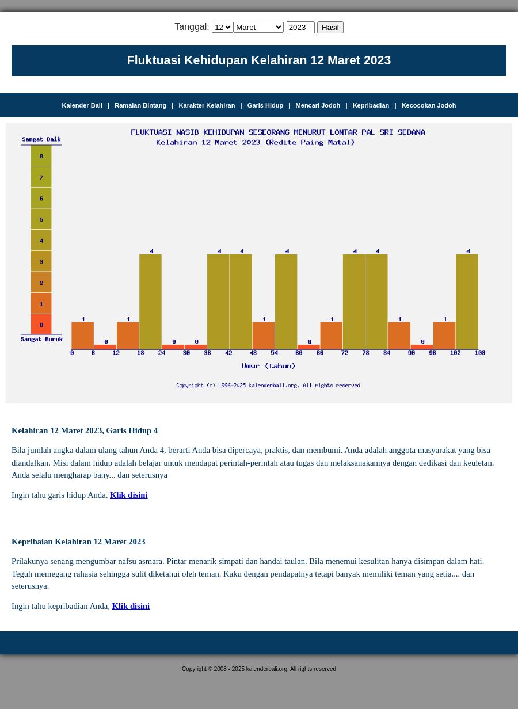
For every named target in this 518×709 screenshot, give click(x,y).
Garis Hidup (265, 105)
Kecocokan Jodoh (429, 105)
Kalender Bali (82, 105)
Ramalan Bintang (140, 105)
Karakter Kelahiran (207, 105)
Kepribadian (371, 105)
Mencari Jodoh (318, 105)
